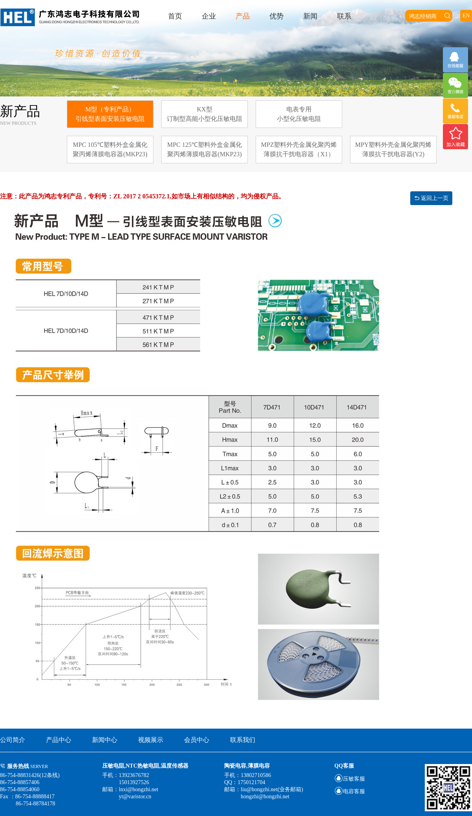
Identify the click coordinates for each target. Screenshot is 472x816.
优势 (276, 16)
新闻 (310, 16)
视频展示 (150, 739)
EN (466, 16)
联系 (344, 16)
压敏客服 (349, 779)
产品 (243, 16)
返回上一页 (431, 198)
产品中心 (58, 739)
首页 (175, 16)
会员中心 (196, 739)
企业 (209, 16)
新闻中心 (104, 739)
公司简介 (12, 739)
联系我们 (242, 739)
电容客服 (349, 791)
